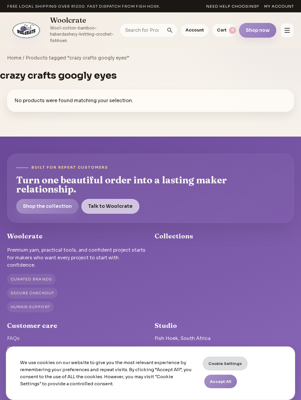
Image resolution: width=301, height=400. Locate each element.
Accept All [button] (220, 381)
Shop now (258, 30)
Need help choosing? (232, 6)
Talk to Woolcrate (110, 206)
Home (14, 58)
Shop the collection (47, 206)
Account (194, 30)
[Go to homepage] (26, 30)
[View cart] (224, 30)
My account (279, 6)
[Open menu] (287, 30)
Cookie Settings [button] (225, 363)
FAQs (13, 338)
